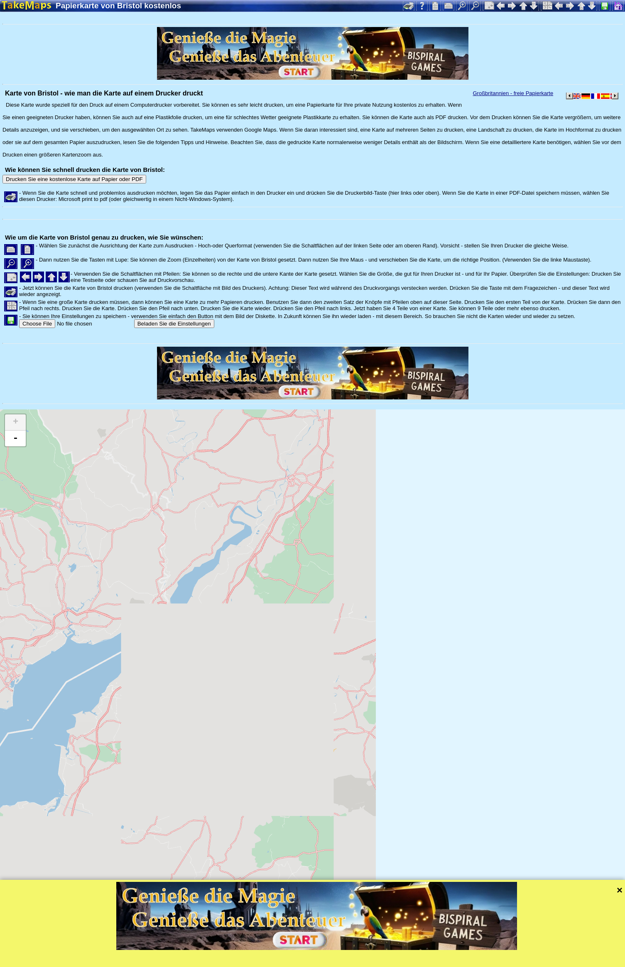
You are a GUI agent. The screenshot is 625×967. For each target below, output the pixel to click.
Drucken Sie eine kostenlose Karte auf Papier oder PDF (74, 179)
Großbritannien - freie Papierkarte (513, 93)
